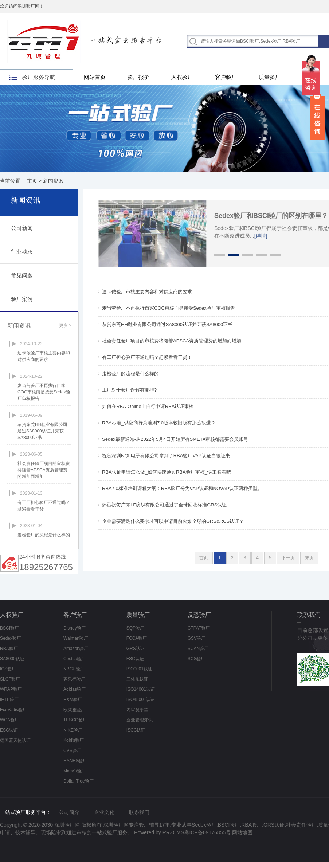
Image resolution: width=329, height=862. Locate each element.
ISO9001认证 (139, 668)
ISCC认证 (136, 730)
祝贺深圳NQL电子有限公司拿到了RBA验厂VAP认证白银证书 (166, 455)
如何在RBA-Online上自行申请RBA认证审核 (147, 406)
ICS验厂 (8, 668)
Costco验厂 (74, 658)
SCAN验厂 (198, 648)
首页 (203, 557)
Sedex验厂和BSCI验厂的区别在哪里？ (271, 215)
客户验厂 (226, 77)
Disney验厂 (74, 628)
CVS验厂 (72, 750)
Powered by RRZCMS (158, 832)
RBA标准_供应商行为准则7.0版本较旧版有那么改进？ (159, 423)
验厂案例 (22, 299)
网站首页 (95, 77)
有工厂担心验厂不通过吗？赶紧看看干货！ (147, 357)
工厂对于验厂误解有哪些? (129, 390)
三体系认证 (137, 679)
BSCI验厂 (9, 628)
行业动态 (22, 251)
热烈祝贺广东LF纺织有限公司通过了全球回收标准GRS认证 (164, 505)
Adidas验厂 (74, 689)
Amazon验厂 (75, 648)
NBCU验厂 (74, 668)
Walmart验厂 (75, 638)
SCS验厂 (196, 658)
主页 (32, 181)
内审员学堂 (137, 709)
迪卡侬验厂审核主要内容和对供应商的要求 (147, 291)
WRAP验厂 (11, 689)
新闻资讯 (53, 181)
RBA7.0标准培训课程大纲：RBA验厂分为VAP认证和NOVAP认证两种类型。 (182, 488)
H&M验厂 (72, 699)
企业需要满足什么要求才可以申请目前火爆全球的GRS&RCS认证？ (173, 521)
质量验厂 (270, 77)
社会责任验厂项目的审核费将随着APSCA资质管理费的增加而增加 (171, 341)
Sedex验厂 (10, 638)
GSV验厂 (196, 638)
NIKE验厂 (72, 730)
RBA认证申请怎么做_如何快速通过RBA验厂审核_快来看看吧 (166, 472)
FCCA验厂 (136, 638)
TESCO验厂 (75, 719)
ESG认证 (9, 730)
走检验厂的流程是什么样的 (130, 373)
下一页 (288, 557)
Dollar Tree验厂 (78, 781)
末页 (309, 557)
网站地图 (242, 832)
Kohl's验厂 (73, 740)
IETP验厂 (9, 699)
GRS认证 (135, 648)
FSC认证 (135, 658)
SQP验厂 (135, 628)
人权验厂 (182, 77)
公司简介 (69, 812)
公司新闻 (22, 228)
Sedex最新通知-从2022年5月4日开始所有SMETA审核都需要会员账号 (175, 439)
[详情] (260, 236)
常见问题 (22, 275)
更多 (65, 325)
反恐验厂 (199, 615)
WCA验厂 (9, 719)
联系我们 (139, 812)
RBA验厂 (9, 648)
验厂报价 (138, 77)
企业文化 (104, 812)
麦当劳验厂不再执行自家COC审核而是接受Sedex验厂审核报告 (168, 308)
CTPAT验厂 (199, 628)
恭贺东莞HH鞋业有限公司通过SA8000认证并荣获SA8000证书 (167, 324)
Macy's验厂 (74, 770)
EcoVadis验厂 (13, 709)
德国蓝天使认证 (15, 740)
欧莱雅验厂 (74, 709)
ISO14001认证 (140, 689)
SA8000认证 (12, 658)
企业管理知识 (139, 719)
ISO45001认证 (140, 699)
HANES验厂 (75, 760)
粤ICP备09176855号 (207, 832)
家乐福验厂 (74, 679)
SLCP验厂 (10, 679)
